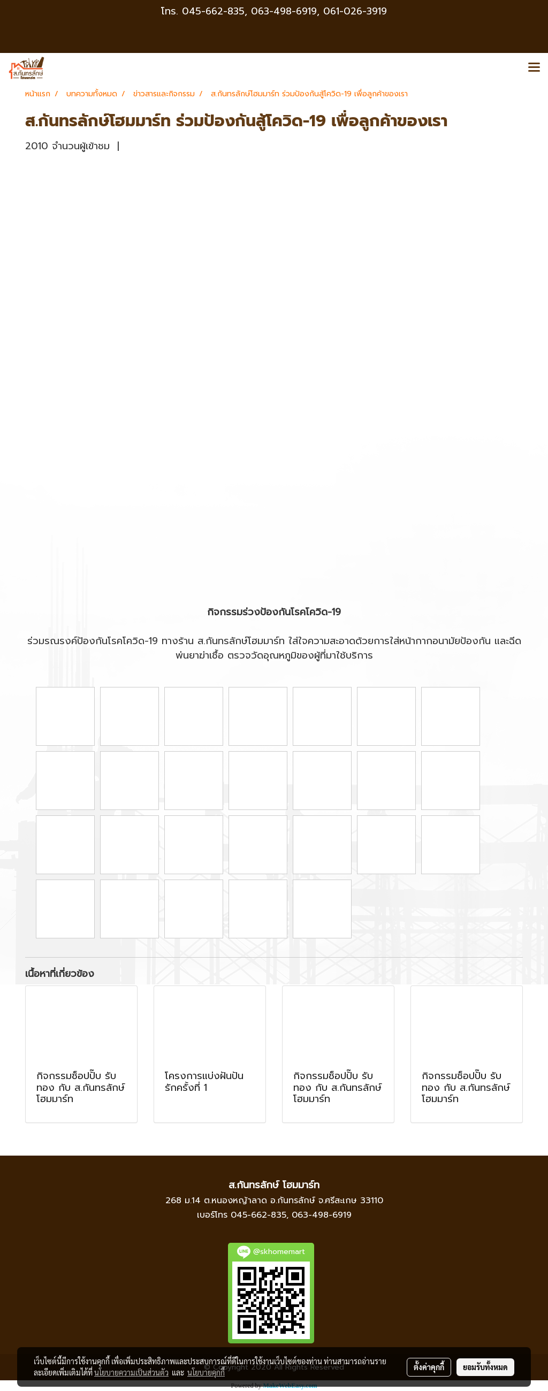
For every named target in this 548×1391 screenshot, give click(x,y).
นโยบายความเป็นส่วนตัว (131, 1372)
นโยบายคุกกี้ (206, 1372)
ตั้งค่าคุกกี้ (429, 1367)
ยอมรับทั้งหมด (485, 1367)
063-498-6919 (322, 1215)
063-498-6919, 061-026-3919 (319, 11)
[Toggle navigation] (534, 68)
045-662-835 (213, 11)
